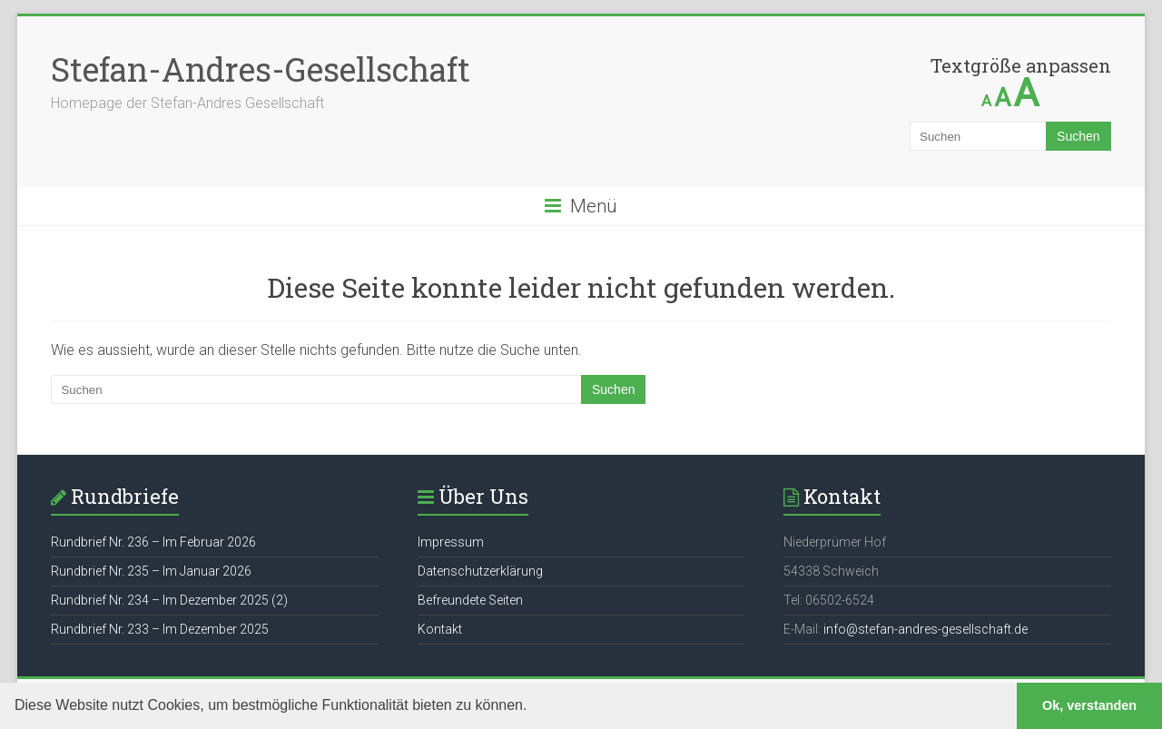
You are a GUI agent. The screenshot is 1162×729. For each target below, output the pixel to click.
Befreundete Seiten (470, 600)
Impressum (451, 542)
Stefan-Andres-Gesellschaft (260, 69)
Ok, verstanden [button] (1089, 705)
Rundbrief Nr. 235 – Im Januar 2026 (151, 571)
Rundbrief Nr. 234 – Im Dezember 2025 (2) (169, 600)
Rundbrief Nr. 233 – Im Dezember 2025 (160, 629)
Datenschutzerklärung (480, 571)
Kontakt (440, 629)
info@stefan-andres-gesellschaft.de (925, 629)
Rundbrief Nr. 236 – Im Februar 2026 (153, 542)
